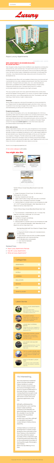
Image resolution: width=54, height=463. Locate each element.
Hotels (18, 272)
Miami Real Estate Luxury (31, 333)
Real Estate (19, 280)
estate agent (22, 121)
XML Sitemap (39, 459)
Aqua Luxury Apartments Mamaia (18, 248)
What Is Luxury (21, 291)
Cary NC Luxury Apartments (17, 251)
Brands (18, 284)
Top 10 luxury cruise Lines (31, 351)
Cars (17, 268)
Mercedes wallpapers (13, 149)
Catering (19, 276)
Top (17, 287)
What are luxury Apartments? (17, 253)
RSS (34, 459)
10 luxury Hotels (28, 316)
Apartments (20, 264)
